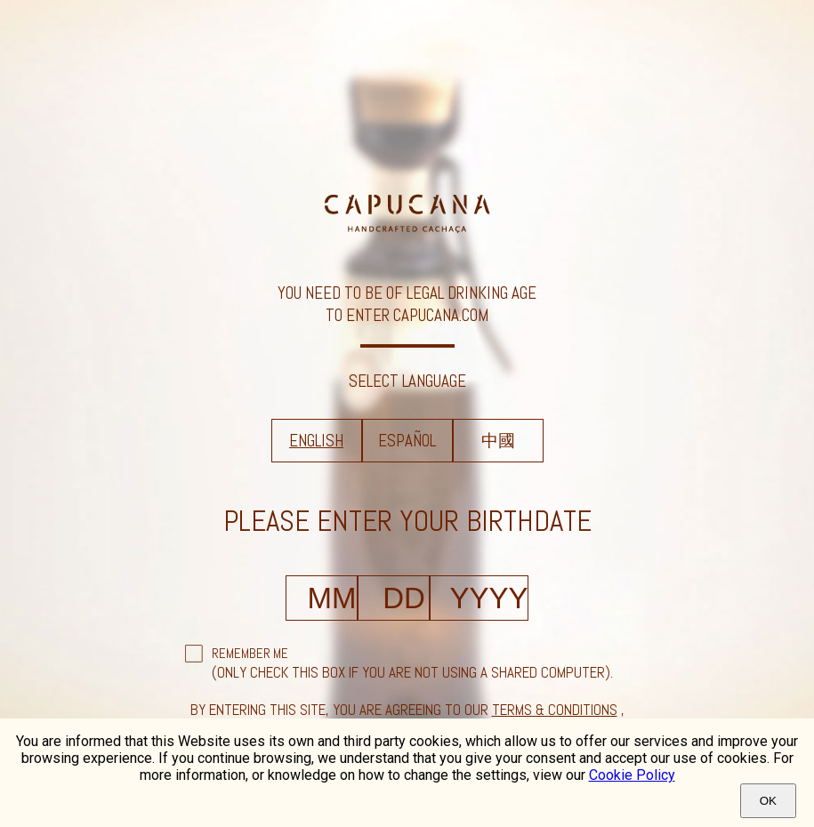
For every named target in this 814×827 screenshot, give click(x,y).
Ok (768, 800)
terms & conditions (554, 709)
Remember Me (250, 653)
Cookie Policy (632, 775)
